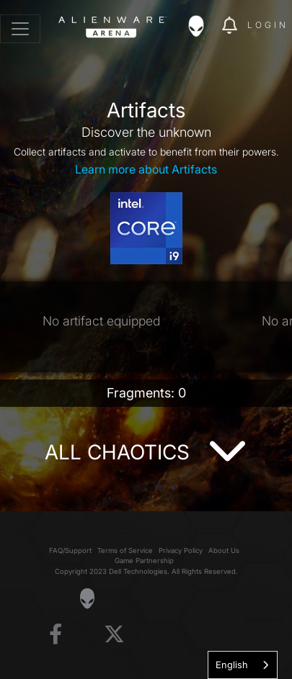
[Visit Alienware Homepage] (87, 598)
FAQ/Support (70, 550)
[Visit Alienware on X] (114, 634)
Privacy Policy (181, 550)
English (232, 664)
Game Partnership (144, 561)
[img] (203, 26)
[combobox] (243, 665)
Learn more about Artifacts (146, 169)
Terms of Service (125, 550)
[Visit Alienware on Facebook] (55, 634)
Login (267, 24)
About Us (223, 550)
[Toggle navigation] (20, 28)
